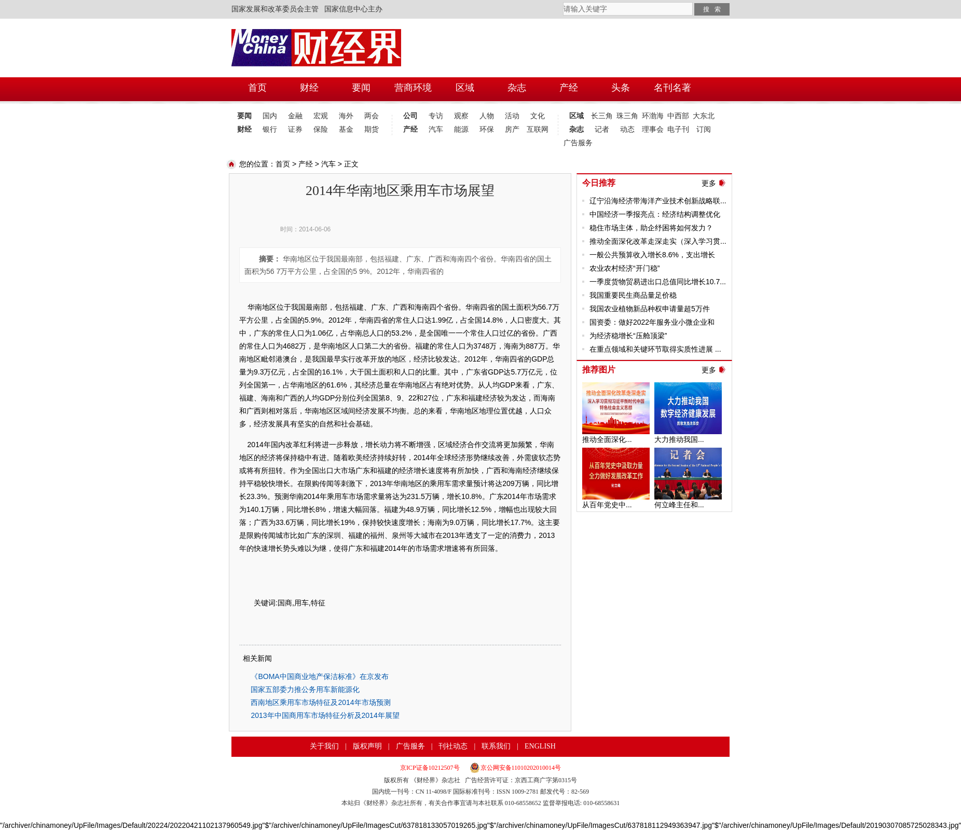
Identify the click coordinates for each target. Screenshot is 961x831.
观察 (461, 116)
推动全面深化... (607, 439)
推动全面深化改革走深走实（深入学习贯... (657, 241)
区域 (576, 116)
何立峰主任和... (679, 505)
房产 (512, 129)
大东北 (704, 116)
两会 (371, 116)
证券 (295, 129)
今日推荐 (598, 182)
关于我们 (324, 746)
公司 (410, 116)
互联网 (537, 129)
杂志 (576, 129)
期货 (371, 129)
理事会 (653, 129)
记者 (602, 129)
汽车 (436, 129)
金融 (295, 116)
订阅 (703, 129)
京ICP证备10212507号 (430, 767)
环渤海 (653, 116)
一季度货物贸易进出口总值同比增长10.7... (657, 282)
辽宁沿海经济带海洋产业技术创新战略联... (657, 201)
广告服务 (576, 143)
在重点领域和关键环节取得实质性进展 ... (655, 349)
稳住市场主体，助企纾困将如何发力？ (651, 228)
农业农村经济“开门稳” (624, 268)
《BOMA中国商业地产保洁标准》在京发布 (319, 676)
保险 (320, 129)
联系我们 (496, 746)
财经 (244, 129)
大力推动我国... (679, 439)
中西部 (678, 116)
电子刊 (678, 129)
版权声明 (367, 746)
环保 (486, 129)
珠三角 (627, 116)
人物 (486, 116)
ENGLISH (540, 746)
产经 (410, 129)
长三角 (602, 116)
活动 (512, 116)
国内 (270, 116)
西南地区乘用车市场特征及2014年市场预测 (320, 702)
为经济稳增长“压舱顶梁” (628, 335)
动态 (627, 129)
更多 (709, 183)
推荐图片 (598, 369)
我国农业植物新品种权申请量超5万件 (649, 308)
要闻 (244, 116)
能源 (461, 129)
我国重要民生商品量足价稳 (633, 295)
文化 (537, 116)
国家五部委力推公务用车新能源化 (305, 689)
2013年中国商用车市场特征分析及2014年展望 (325, 715)
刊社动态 (453, 746)
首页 (283, 164)
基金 (346, 129)
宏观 (320, 116)
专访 (436, 116)
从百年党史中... (607, 505)
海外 (346, 116)
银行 (270, 129)
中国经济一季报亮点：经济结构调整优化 (654, 214)
